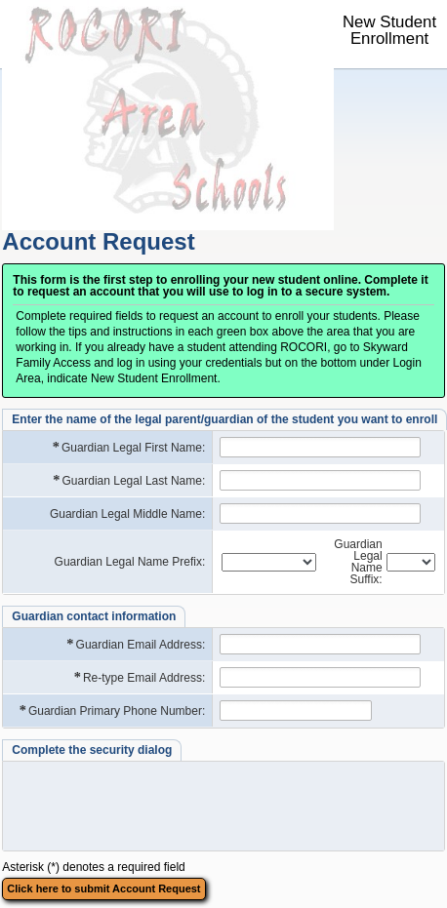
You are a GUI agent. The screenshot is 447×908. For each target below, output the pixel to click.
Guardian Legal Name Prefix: (130, 562)
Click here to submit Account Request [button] (103, 888)
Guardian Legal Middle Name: (127, 514)
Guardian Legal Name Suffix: (358, 561)
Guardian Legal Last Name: (128, 480)
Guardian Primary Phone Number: (112, 710)
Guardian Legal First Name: (128, 447)
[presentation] (158, 806)
